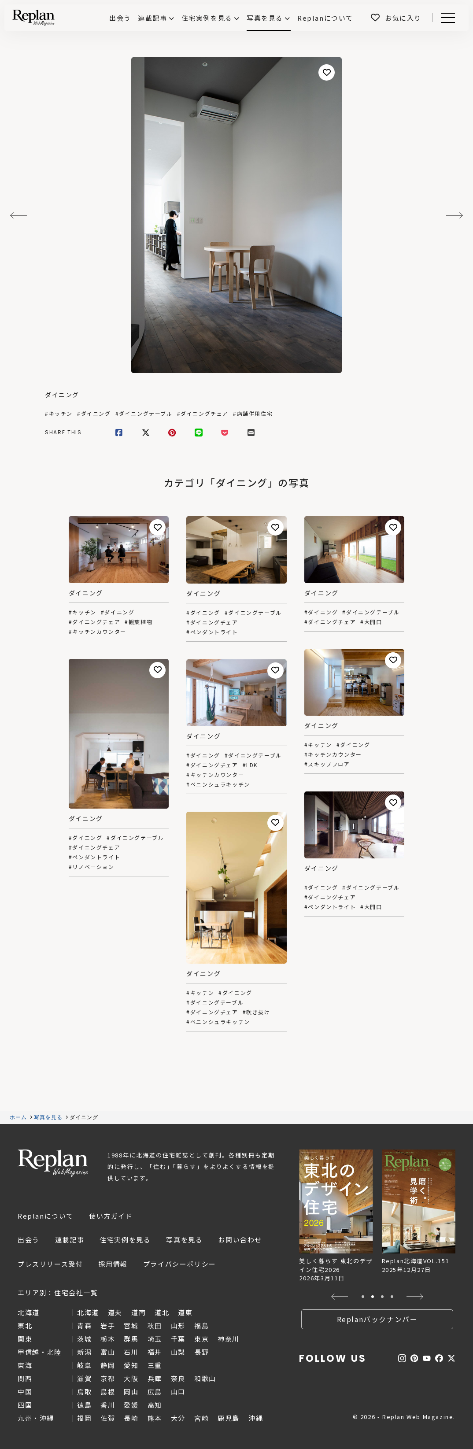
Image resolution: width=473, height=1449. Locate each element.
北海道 (88, 1312)
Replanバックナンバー (377, 1319)
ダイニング (62, 394)
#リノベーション (92, 866)
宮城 (131, 1325)
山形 (178, 1325)
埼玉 (155, 1338)
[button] (339, 1297)
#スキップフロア (327, 764)
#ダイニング (94, 413)
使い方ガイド (111, 1215)
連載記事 (152, 17)
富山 (107, 1352)
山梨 (178, 1352)
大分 (178, 1418)
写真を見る (265, 17)
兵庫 (155, 1378)
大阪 (131, 1378)
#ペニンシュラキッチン (218, 784)
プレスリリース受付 (50, 1263)
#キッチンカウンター (97, 631)
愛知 (131, 1365)
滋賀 (84, 1378)
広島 (155, 1391)
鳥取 (84, 1391)
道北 (162, 1312)
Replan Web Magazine (53, 1163)
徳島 (84, 1404)
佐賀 (107, 1418)
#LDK (250, 765)
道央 (115, 1312)
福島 (201, 1325)
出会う (29, 1239)
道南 (138, 1312)
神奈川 (229, 1338)
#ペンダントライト (212, 632)
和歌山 (205, 1378)
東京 (201, 1338)
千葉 (178, 1338)
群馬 (131, 1338)
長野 (201, 1352)
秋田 (155, 1325)
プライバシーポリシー (179, 1263)
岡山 (131, 1391)
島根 (107, 1391)
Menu (446, 18)
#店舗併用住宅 (253, 413)
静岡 (107, 1365)
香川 (107, 1404)
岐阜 (84, 1365)
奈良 (178, 1378)
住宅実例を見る (207, 17)
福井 (155, 1352)
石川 (131, 1352)
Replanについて (46, 1215)
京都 (107, 1378)
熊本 (155, 1418)
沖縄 (255, 1418)
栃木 (107, 1338)
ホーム (18, 1117)
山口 (178, 1391)
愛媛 (131, 1404)
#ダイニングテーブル (144, 413)
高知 (155, 1404)
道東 (185, 1312)
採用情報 (112, 1263)
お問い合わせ (240, 1239)
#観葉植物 (138, 622)
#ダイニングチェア (203, 413)
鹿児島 (229, 1418)
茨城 (84, 1338)
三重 (155, 1365)
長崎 (131, 1418)
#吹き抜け (256, 1012)
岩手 (107, 1325)
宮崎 (201, 1418)
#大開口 (371, 622)
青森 (84, 1325)
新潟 (84, 1352)
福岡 (84, 1418)
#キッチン (59, 413)
